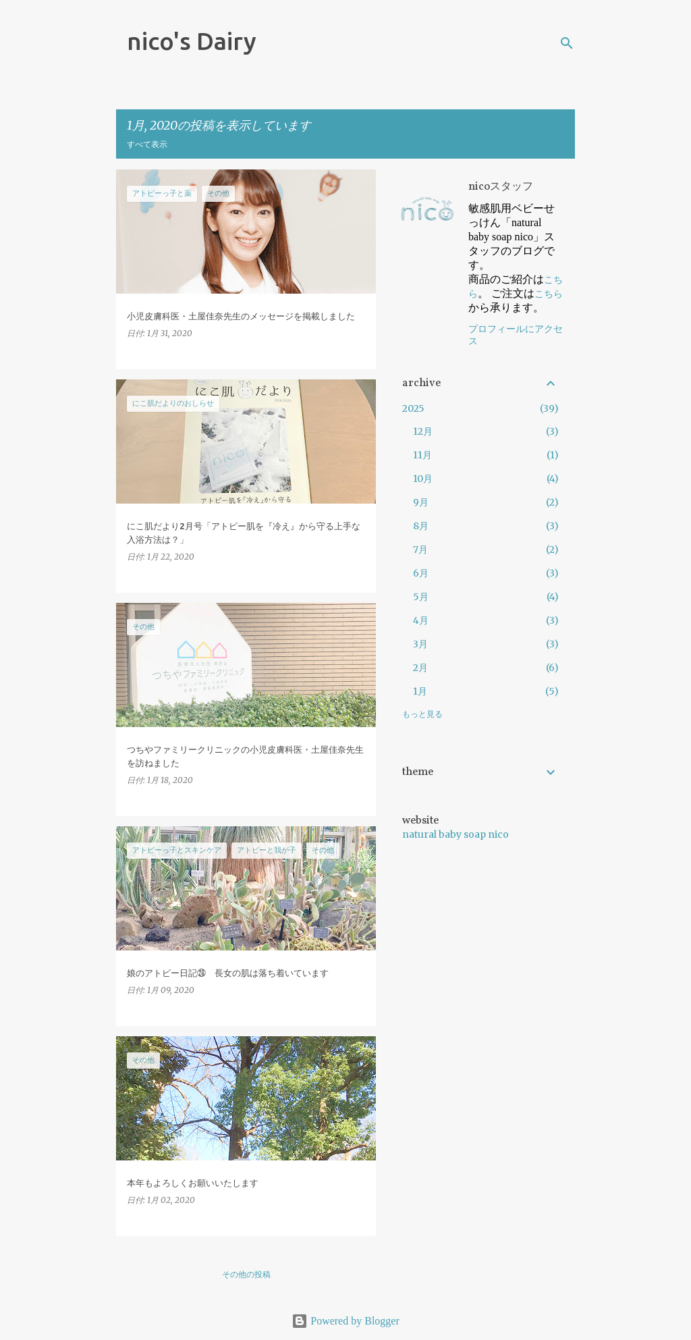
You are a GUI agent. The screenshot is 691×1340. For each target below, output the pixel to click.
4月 (421, 620)
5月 (421, 597)
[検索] (567, 43)
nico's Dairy (191, 41)
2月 (420, 668)
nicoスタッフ (500, 187)
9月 (421, 502)
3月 (420, 644)
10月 (423, 479)
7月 (420, 549)
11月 (422, 455)
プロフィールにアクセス (515, 335)
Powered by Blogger (345, 1320)
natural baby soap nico (455, 834)
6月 (421, 573)
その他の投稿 (246, 1274)
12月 (423, 431)
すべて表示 (147, 144)
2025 (413, 408)
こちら (548, 294)
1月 (420, 691)
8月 (421, 526)
